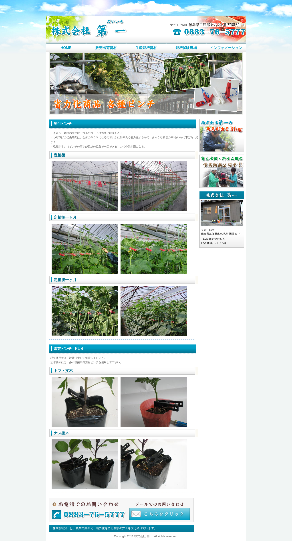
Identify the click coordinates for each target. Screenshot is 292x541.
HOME (66, 48)
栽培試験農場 (186, 48)
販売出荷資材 (106, 48)
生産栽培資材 (146, 48)
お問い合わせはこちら (121, 510)
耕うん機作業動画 (221, 171)
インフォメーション (226, 48)
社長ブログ (221, 135)
